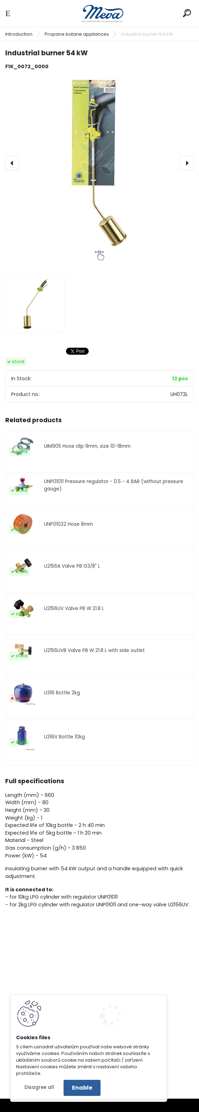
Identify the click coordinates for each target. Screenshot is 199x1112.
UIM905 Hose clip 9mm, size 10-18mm (87, 446)
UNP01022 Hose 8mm (68, 524)
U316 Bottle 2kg (62, 692)
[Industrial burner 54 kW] (99, 163)
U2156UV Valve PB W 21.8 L (74, 608)
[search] (187, 13)
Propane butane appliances (77, 34)
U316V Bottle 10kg (64, 737)
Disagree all (39, 1087)
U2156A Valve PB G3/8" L (72, 566)
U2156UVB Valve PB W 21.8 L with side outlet (94, 650)
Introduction (18, 34)
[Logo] (99, 13)
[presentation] (12, 163)
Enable (82, 1088)
